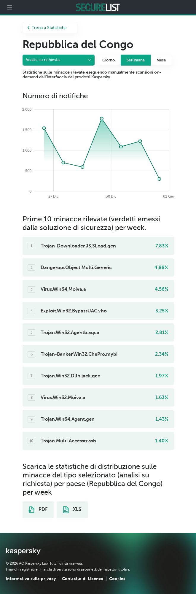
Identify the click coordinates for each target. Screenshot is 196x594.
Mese (161, 60)
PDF (37, 510)
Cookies (117, 578)
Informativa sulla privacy (31, 578)
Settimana (136, 60)
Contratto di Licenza (82, 578)
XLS (72, 510)
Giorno (108, 60)
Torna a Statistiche (47, 28)
